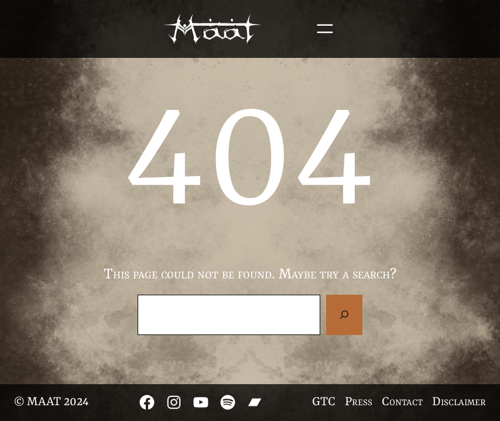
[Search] (344, 314)
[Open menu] (325, 28)
